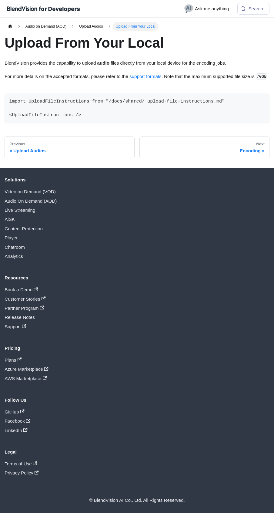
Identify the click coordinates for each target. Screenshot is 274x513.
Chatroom (15, 247)
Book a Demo (21, 289)
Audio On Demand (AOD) (31, 201)
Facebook (17, 421)
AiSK (10, 219)
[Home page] (10, 26)
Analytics (14, 256)
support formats (145, 76)
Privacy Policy (22, 472)
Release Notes (20, 317)
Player (11, 237)
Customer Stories (25, 299)
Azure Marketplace (26, 369)
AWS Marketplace (26, 378)
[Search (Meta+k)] (253, 9)
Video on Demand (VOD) (30, 191)
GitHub (14, 411)
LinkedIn (16, 430)
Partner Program (24, 308)
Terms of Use (21, 463)
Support (15, 326)
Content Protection (24, 228)
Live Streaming (20, 210)
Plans (13, 360)
